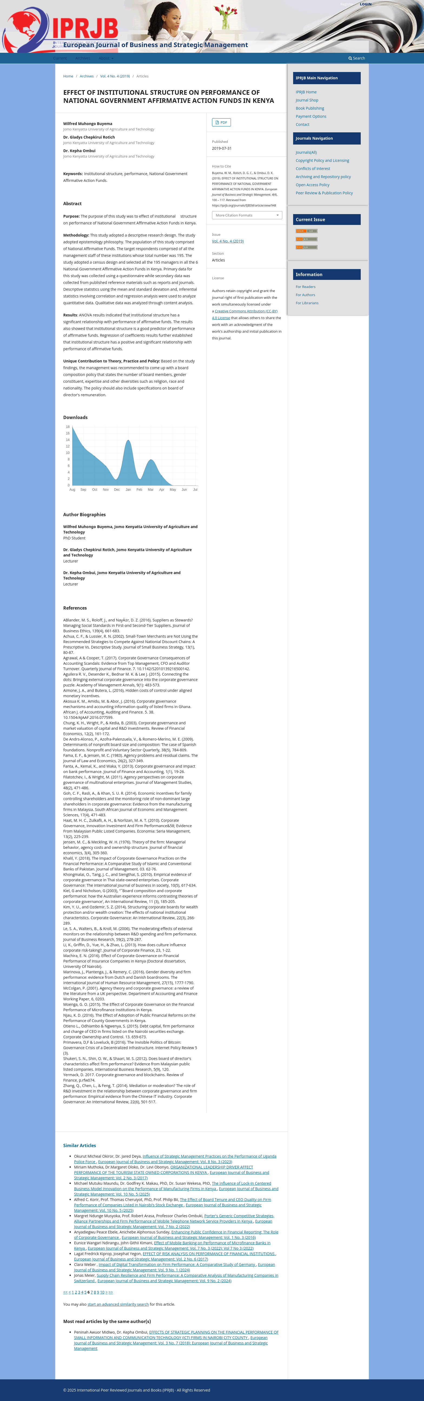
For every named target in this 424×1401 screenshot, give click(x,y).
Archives (82, 58)
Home (68, 76)
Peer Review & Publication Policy (324, 192)
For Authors (305, 294)
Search (357, 58)
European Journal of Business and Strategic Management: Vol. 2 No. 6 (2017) (141, 1259)
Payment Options (311, 116)
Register (346, 4)
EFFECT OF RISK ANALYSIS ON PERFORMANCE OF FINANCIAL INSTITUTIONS (209, 1253)
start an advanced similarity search (118, 1304)
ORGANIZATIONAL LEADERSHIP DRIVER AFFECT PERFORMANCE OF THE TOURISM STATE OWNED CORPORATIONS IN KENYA (163, 1169)
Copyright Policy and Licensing (322, 160)
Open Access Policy (312, 184)
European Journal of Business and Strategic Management (155, 44)
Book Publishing (310, 108)
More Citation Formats (234, 215)
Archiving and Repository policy (323, 176)
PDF (223, 122)
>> (111, 1292)
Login (366, 4)
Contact (302, 124)
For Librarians (307, 302)
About (105, 58)
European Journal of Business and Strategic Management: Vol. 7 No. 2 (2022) (173, 1224)
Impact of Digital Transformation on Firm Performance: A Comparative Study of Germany (177, 1264)
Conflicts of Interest (313, 168)
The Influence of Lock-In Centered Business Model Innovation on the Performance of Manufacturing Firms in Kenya (172, 1186)
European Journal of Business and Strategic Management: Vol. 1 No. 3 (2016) (189, 1237)
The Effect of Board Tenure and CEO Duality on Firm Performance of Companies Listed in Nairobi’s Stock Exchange (172, 1202)
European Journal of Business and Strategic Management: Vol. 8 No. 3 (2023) (165, 1161)
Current (60, 58)
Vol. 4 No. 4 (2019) (115, 76)
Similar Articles (79, 1145)
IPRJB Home (306, 91)
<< (65, 1292)
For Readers (306, 286)
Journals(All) (306, 152)
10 (102, 1292)
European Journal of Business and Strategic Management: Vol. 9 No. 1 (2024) (174, 1267)
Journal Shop (307, 100)
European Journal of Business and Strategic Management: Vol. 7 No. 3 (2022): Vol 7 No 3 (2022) (171, 1248)
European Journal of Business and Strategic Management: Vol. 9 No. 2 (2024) (164, 1280)
